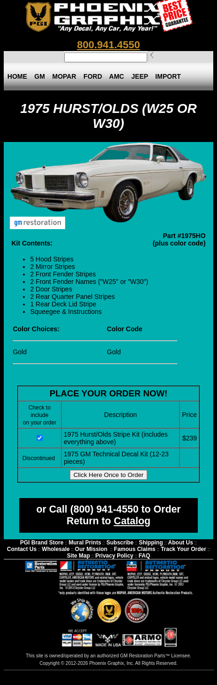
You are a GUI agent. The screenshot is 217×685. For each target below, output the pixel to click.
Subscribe (120, 542)
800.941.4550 (108, 45)
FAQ (144, 555)
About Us (180, 542)
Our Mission (91, 549)
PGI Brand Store (42, 542)
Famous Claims (135, 549)
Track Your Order (183, 549)
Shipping (151, 542)
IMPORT (168, 76)
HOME (17, 76)
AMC (117, 76)
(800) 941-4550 (104, 509)
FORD (92, 76)
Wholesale (55, 549)
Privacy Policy (114, 555)
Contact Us (22, 549)
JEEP (139, 76)
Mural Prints (85, 542)
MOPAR (64, 76)
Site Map (78, 555)
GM (40, 76)
